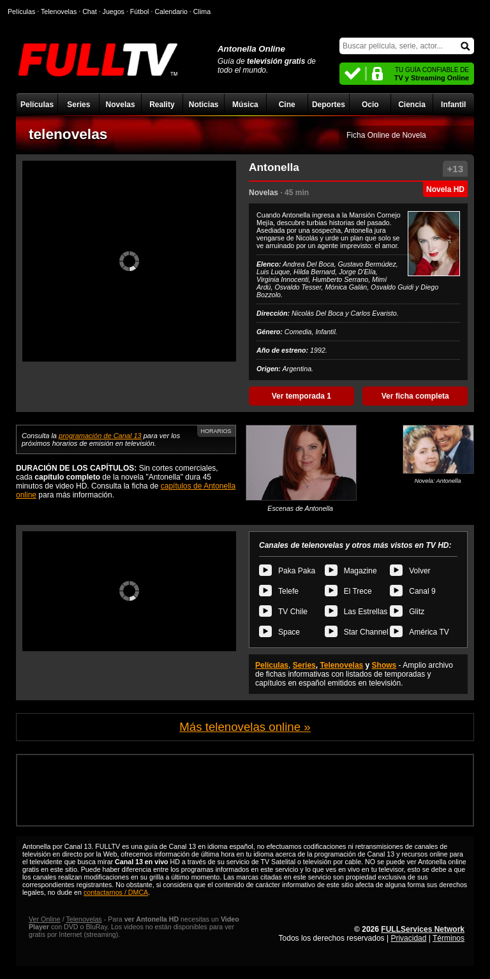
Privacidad (408, 938)
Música (245, 104)
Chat (89, 11)
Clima (202, 11)
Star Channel (366, 632)
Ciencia (412, 104)
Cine (287, 104)
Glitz (416, 611)
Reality (161, 104)
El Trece (358, 591)
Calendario (171, 11)
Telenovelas (341, 665)
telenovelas (68, 134)
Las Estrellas (366, 611)
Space (289, 632)
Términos (448, 938)
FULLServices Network (422, 929)
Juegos (113, 11)
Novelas (120, 104)
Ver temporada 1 (301, 396)
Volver (419, 570)
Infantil (453, 104)
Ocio (370, 104)
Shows (384, 665)
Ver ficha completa (415, 396)
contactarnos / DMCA (116, 892)
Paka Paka (296, 570)
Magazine (360, 570)
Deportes (328, 104)
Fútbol (139, 11)
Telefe (288, 591)
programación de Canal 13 (100, 435)
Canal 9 (422, 591)
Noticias (204, 104)
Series (78, 104)
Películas (37, 104)
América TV (429, 632)
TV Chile (293, 611)
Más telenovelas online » (244, 726)
